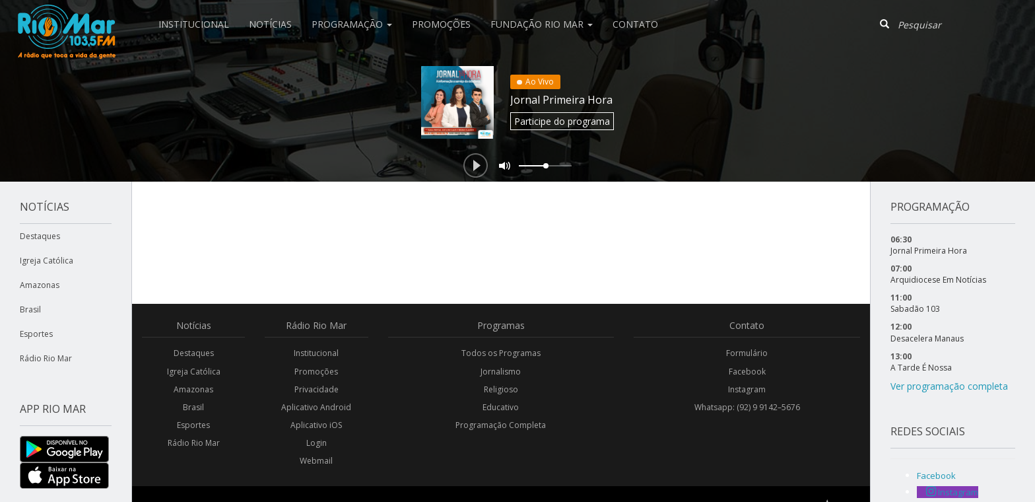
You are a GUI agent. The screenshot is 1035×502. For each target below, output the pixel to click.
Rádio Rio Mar (46, 358)
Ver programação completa (949, 386)
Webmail (316, 460)
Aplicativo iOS (316, 425)
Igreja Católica (46, 260)
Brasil (30, 309)
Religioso (501, 389)
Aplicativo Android (316, 407)
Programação (352, 24)
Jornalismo (501, 371)
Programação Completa (500, 425)
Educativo (501, 407)
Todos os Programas (501, 353)
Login (316, 442)
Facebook (747, 371)
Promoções (441, 24)
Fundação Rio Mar (541, 24)
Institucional (193, 24)
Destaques (40, 236)
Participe (562, 121)
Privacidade (316, 389)
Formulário (747, 353)
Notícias (270, 24)
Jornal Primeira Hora (561, 99)
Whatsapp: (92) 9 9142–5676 (747, 407)
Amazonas (39, 285)
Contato (635, 24)
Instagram (747, 389)
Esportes (36, 334)
